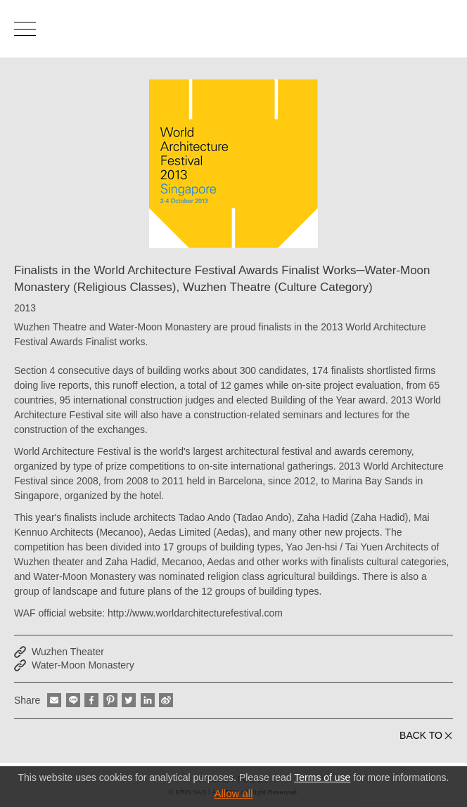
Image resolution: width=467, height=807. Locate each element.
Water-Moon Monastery (83, 665)
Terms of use (322, 777)
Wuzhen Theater (68, 651)
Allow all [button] (233, 793)
